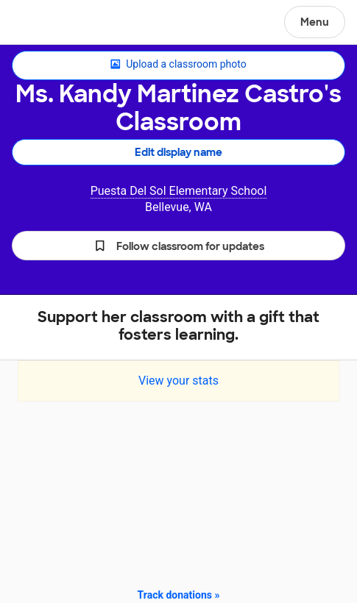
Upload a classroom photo (178, 64)
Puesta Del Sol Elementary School (179, 191)
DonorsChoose (47, 23)
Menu (314, 22)
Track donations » (179, 595)
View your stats (178, 381)
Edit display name (178, 152)
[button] (178, 245)
